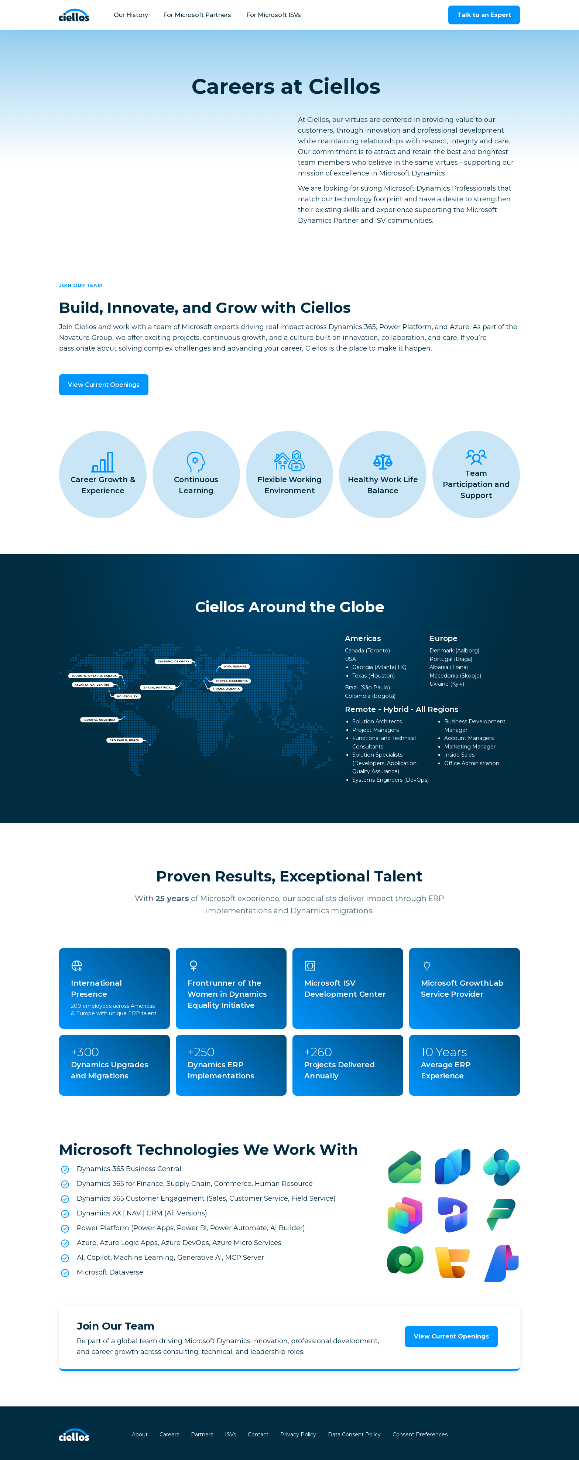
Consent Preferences (420, 1434)
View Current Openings (104, 384)
